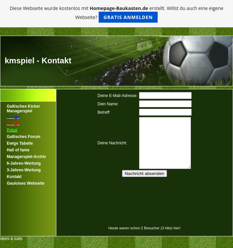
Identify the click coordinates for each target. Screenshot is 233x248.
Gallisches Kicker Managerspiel (23, 108)
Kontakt (14, 176)
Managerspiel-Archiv (26, 156)
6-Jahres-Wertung (24, 163)
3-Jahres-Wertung (24, 170)
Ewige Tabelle (20, 143)
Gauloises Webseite (25, 183)
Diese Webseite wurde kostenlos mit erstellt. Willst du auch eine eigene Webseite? (116, 14)
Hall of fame (18, 150)
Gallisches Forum (23, 136)
